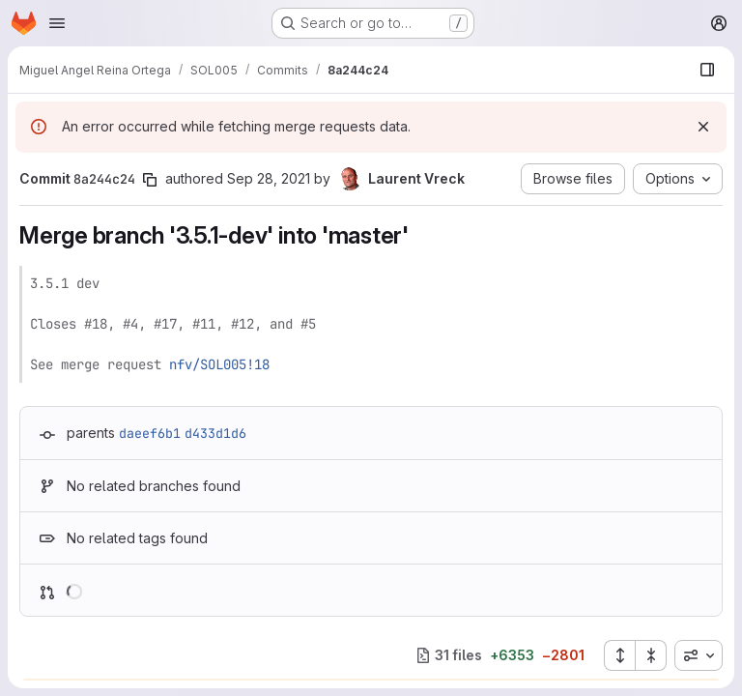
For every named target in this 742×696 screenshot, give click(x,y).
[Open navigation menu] (57, 23)
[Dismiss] (703, 126)
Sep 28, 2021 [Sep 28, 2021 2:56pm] (268, 178)
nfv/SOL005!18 (219, 364)
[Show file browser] (707, 69)
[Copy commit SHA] (149, 179)
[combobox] (698, 655)
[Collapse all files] (651, 655)
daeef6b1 (150, 433)
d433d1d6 (215, 433)
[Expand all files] (619, 655)
